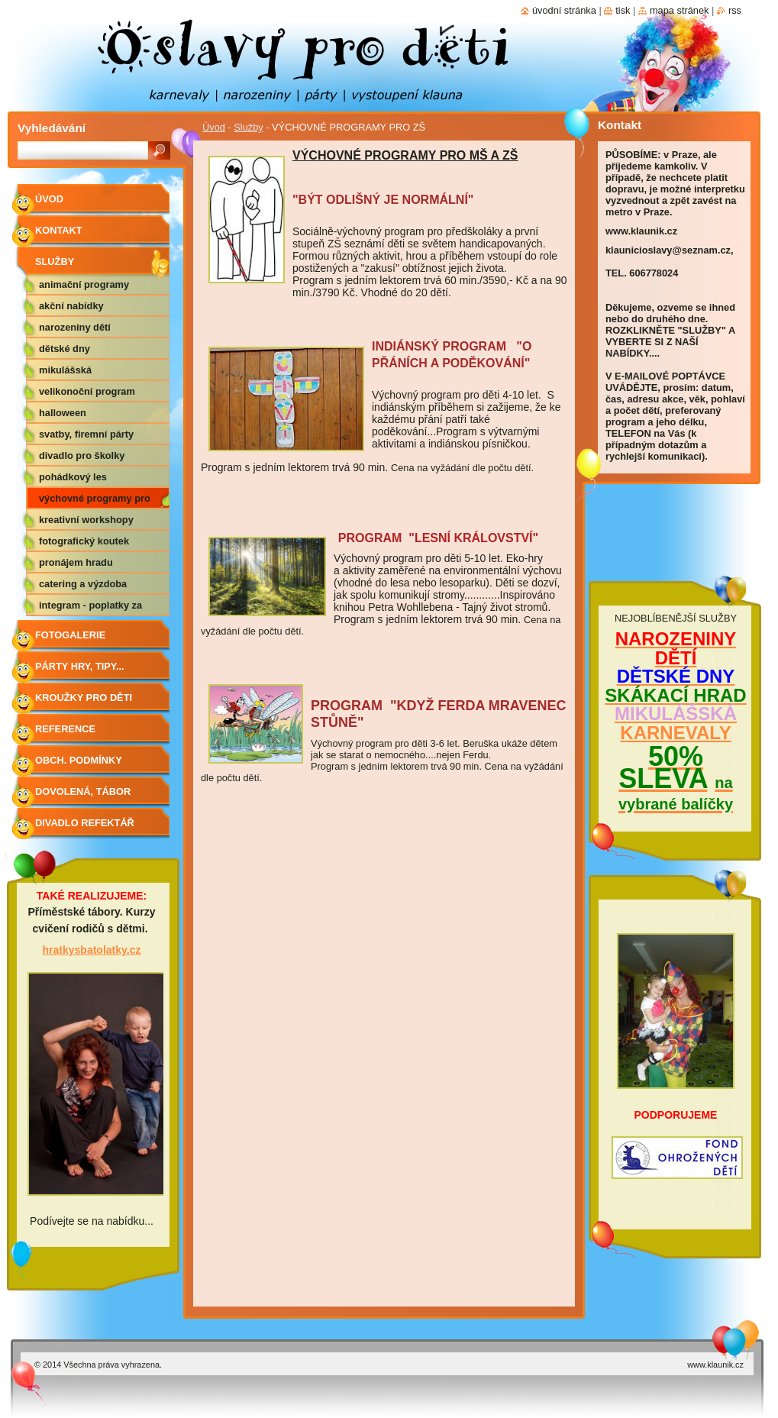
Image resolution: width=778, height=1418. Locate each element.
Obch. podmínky (78, 760)
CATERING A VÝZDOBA (83, 583)
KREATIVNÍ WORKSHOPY (86, 519)
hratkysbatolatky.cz (92, 950)
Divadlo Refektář (84, 823)
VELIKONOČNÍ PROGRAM (87, 391)
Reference (65, 729)
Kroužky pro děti (83, 697)
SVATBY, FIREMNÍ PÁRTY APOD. (86, 436)
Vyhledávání (52, 127)
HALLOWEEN (62, 412)
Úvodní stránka (564, 10)
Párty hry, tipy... (79, 666)
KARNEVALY (675, 732)
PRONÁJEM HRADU (76, 562)
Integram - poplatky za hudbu (90, 607)
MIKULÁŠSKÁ (65, 370)
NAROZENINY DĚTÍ (75, 327)
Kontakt (58, 230)
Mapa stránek (679, 10)
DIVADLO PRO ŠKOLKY (81, 455)
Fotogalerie (70, 635)
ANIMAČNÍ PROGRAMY (84, 284)
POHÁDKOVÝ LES (73, 477)
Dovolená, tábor (83, 791)
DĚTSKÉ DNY (64, 348)
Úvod (213, 127)
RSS (734, 10)
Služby (248, 127)
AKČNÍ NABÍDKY (71, 306)
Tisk (622, 10)
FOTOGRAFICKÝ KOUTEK (84, 541)
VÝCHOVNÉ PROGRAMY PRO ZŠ (94, 501)
